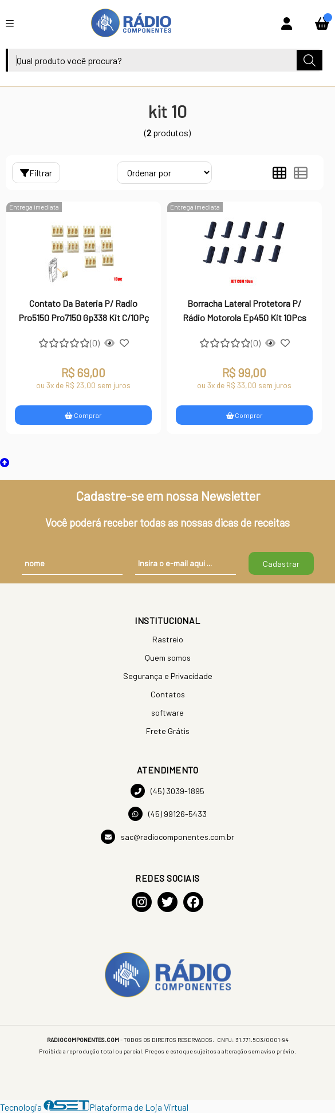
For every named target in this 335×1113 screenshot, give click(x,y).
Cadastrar (281, 564)
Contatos (168, 694)
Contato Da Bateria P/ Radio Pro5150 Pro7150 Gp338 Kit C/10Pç (83, 310)
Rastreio (167, 639)
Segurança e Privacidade (167, 676)
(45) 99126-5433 (167, 814)
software (167, 712)
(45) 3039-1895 (167, 791)
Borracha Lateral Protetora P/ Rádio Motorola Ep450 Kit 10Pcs (244, 310)
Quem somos (168, 657)
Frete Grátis (168, 731)
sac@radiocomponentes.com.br (167, 837)
